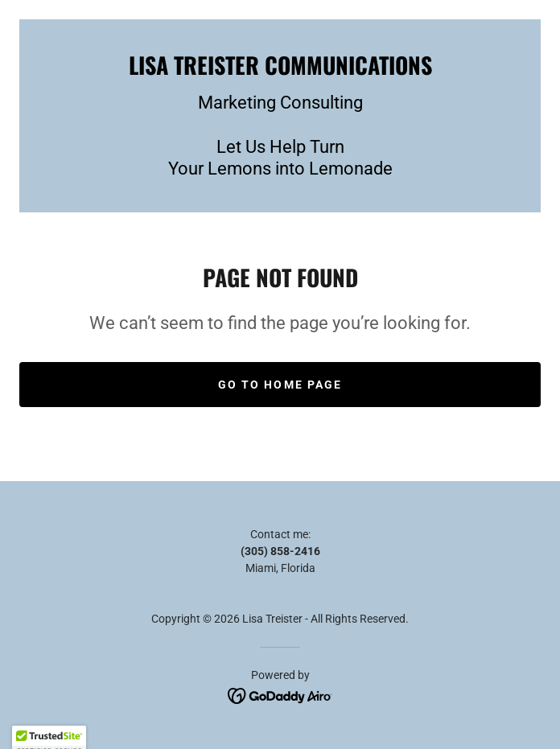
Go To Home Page (279, 384)
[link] (280, 65)
